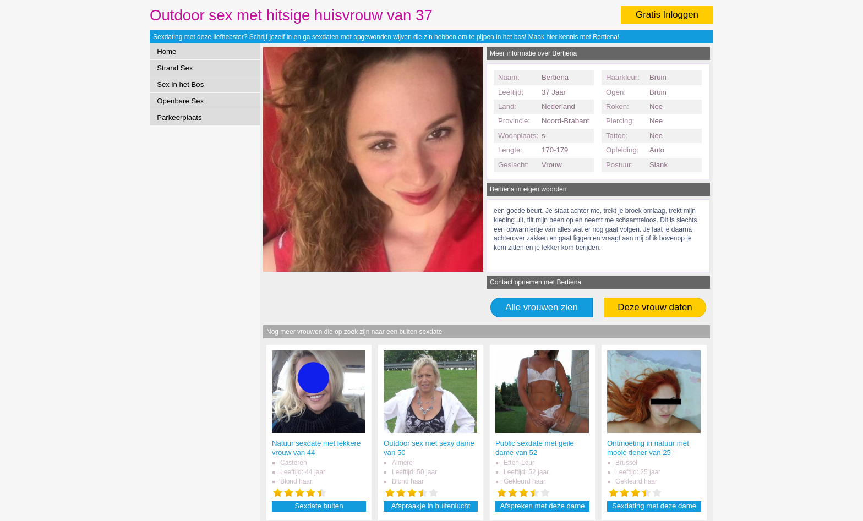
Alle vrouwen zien (541, 307)
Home (166, 51)
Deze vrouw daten (655, 307)
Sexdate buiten (319, 506)
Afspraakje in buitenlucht (431, 506)
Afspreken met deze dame (542, 506)
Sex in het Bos (180, 84)
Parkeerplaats (179, 117)
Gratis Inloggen (667, 14)
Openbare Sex (180, 101)
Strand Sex (175, 68)
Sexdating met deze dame (654, 506)
